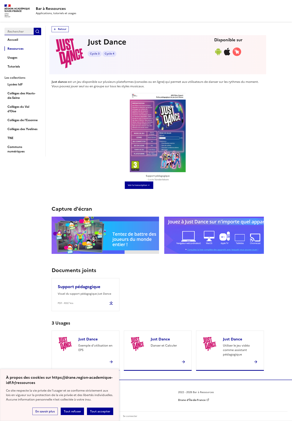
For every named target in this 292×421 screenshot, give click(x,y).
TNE (10, 138)
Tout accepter (100, 411)
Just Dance (88, 339)
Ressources (15, 48)
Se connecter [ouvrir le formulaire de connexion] (130, 416)
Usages (12, 57)
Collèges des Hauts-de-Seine (21, 95)
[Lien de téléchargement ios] (227, 55)
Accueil (12, 39)
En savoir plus (45, 411)
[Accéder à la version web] (237, 55)
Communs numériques (16, 149)
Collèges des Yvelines (22, 129)
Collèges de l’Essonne (22, 120)
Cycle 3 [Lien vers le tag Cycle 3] (94, 54)
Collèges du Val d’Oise (18, 108)
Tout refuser (72, 411)
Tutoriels (13, 66)
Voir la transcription (137, 185)
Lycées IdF (15, 84)
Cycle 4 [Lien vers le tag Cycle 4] (109, 54)
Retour (62, 29)
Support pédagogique (79, 287)
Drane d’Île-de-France (192, 400)
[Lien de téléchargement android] (218, 55)
